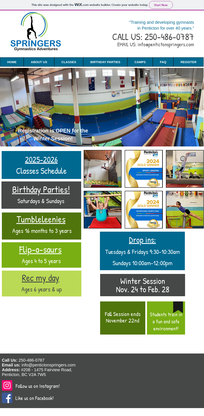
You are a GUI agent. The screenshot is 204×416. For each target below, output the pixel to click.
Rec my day (40, 277)
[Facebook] (7, 398)
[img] (103, 169)
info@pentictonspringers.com (166, 44)
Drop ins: (142, 239)
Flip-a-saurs (40, 249)
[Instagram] (7, 385)
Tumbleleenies (41, 219)
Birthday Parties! (41, 189)
